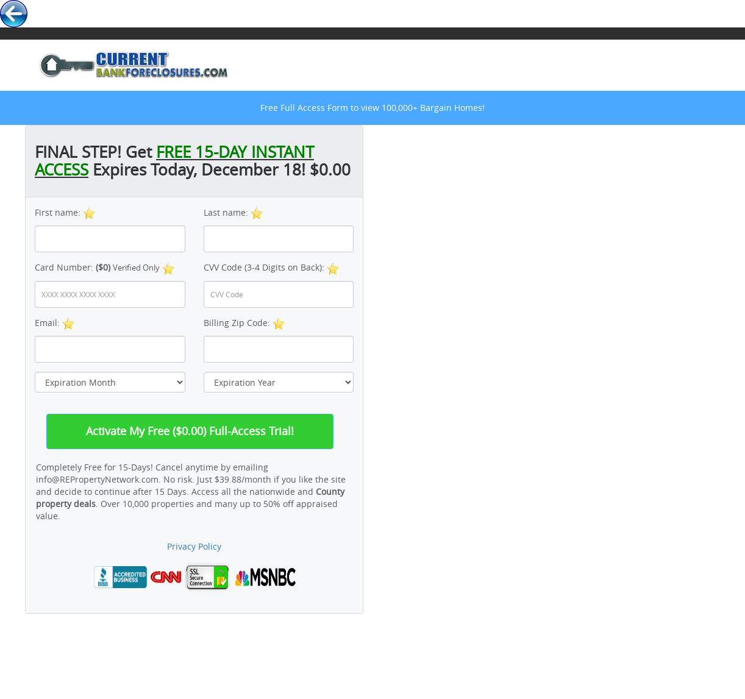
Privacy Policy (194, 546)
